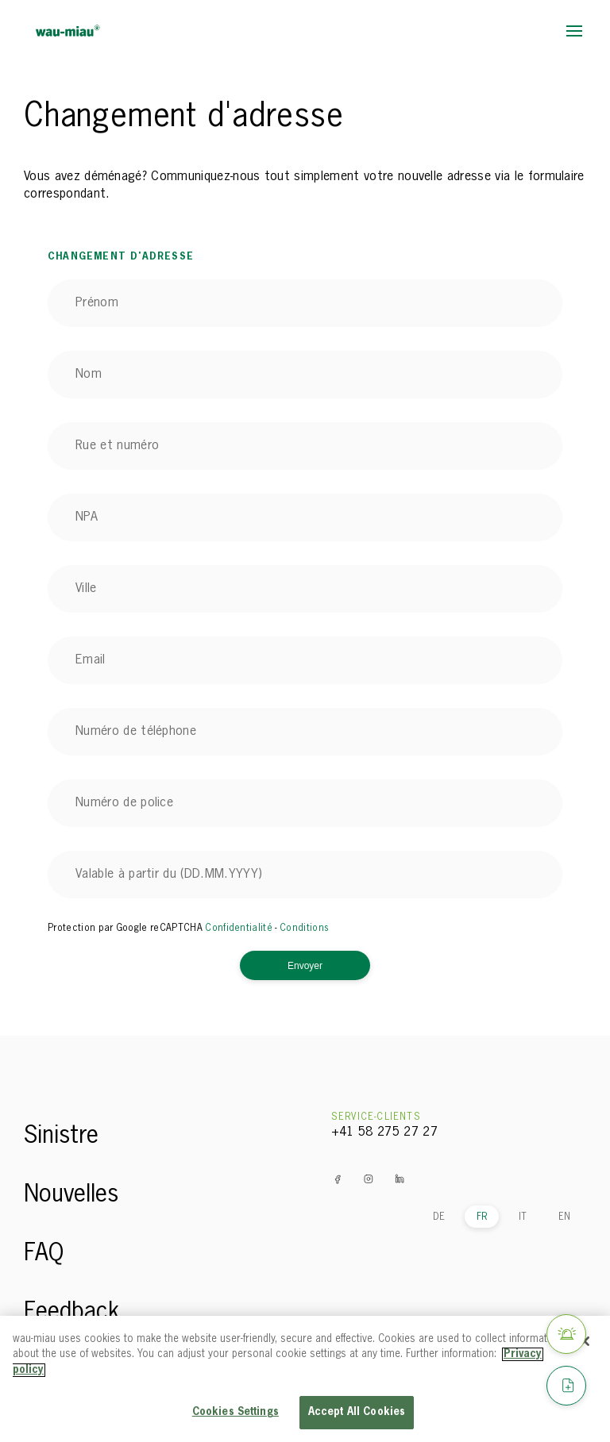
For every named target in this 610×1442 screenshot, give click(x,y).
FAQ (44, 1254)
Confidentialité (238, 928)
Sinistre (61, 1136)
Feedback (71, 1313)
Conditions (304, 928)
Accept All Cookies (356, 1412)
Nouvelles (71, 1195)
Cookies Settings (235, 1412)
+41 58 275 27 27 (384, 1132)
